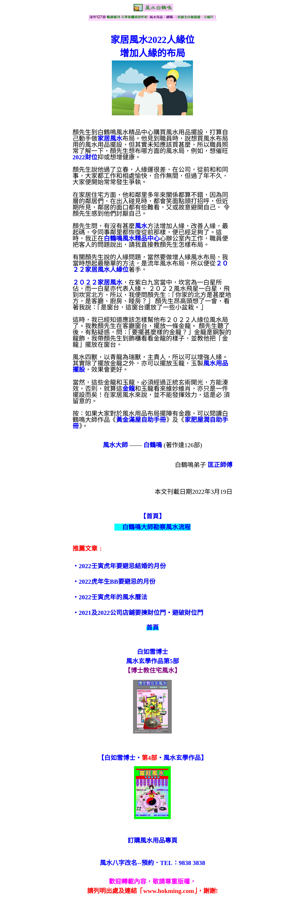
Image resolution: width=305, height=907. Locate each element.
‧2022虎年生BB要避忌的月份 (114, 581)
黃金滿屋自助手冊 (141, 419)
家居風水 (109, 138)
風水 (141, 226)
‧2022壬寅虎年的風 (101, 597)
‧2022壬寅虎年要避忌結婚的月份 (119, 566)
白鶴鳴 (152, 445)
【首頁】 (152, 516)
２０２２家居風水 (97, 282)
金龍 (128, 388)
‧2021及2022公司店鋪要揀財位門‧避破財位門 (138, 612)
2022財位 (85, 157)
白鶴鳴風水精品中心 (132, 238)
